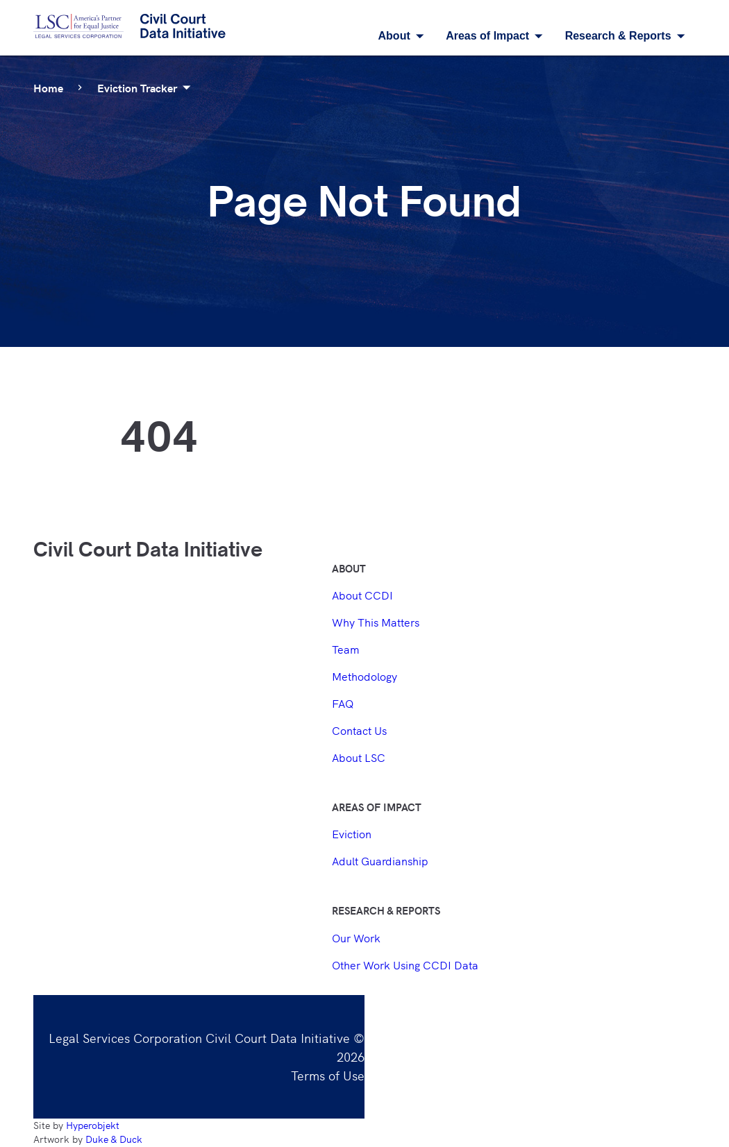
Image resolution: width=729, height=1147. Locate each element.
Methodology (364, 675)
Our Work (356, 937)
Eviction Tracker (146, 87)
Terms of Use (327, 1075)
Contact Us (359, 730)
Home (48, 87)
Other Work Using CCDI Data (405, 964)
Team (346, 648)
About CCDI (362, 594)
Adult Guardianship (380, 860)
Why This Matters (375, 621)
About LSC (358, 757)
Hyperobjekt (92, 1125)
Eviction (351, 833)
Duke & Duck (113, 1139)
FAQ (343, 703)
